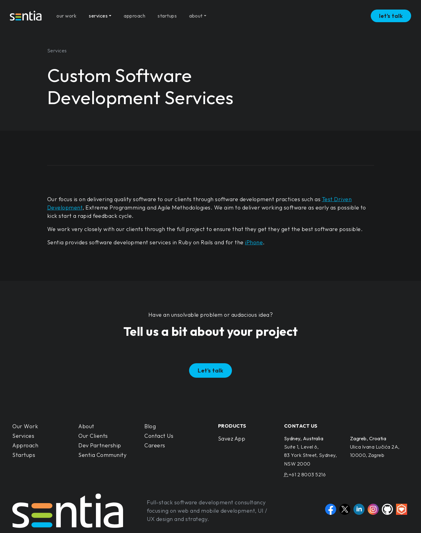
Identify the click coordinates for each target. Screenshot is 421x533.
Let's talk (210, 370)
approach (134, 13)
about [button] (196, 13)
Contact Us (158, 435)
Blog (150, 426)
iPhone (254, 242)
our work (66, 13)
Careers (154, 445)
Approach (25, 445)
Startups (23, 454)
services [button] (98, 13)
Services (23, 435)
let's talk (391, 13)
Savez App (232, 438)
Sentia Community (102, 454)
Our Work (25, 426)
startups (167, 13)
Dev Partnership (99, 445)
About (86, 426)
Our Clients (93, 435)
